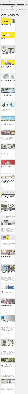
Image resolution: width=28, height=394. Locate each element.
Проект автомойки (4, 368)
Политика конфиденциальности (6, 371)
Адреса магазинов (3, 352)
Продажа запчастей (4, 367)
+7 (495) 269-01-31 (14, 338)
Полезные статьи (3, 370)
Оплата (2, 359)
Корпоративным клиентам (5, 364)
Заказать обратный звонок (14, 340)
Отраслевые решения (4, 369)
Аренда (2, 365)
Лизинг (2, 366)
